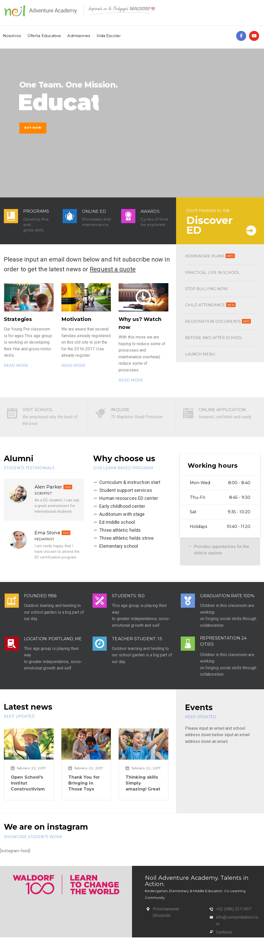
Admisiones (78, 35)
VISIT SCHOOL (41, 405)
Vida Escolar (108, 35)
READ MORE (16, 365)
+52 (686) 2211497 (233, 909)
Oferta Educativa (44, 35)
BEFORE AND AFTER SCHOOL (214, 337)
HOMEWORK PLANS (210, 256)
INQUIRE (124, 405)
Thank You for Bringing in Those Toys (84, 783)
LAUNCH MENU (200, 354)
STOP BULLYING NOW (206, 288)
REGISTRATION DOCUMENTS (218, 321)
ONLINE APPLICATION (226, 405)
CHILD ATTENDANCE (210, 305)
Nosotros (12, 35)
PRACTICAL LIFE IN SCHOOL (212, 272)
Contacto (224, 932)
